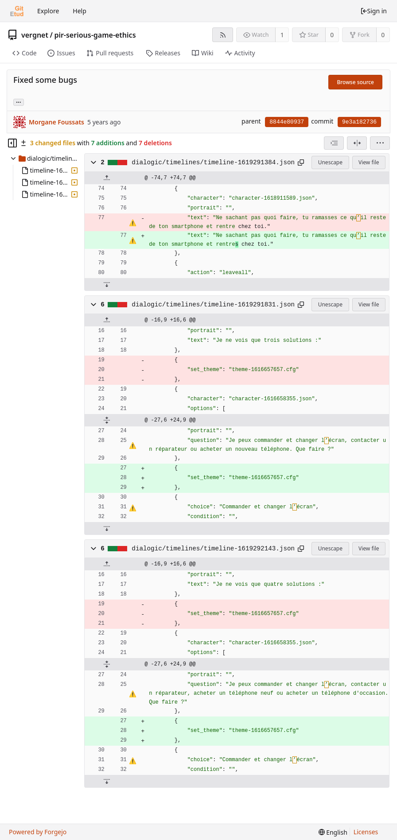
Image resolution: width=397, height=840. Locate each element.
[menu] (380, 143)
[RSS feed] (222, 34)
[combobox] (334, 143)
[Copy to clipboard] (301, 162)
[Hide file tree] (12, 143)
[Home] (16, 11)
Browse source (355, 82)
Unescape (330, 162)
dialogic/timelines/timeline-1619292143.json (213, 548)
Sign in (373, 11)
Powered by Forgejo (37, 832)
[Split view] (357, 143)
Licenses (366, 832)
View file (368, 162)
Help (79, 11)
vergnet (34, 35)
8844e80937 (286, 122)
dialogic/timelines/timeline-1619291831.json (213, 304)
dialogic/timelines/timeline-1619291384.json (213, 162)
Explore (48, 11)
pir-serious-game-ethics (95, 35)
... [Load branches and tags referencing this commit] (18, 102)
